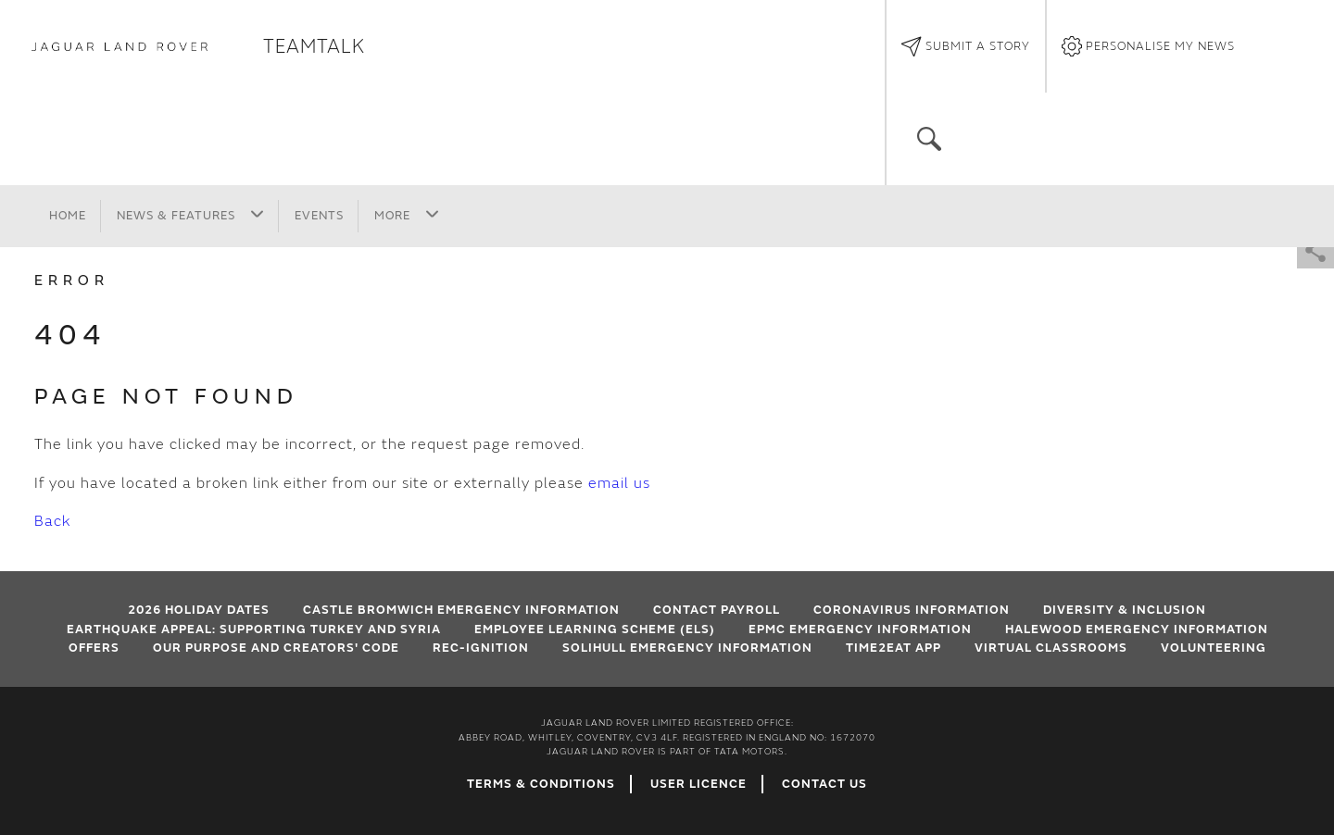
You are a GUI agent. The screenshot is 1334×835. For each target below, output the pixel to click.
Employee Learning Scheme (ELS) (594, 629)
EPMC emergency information (860, 629)
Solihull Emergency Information (687, 648)
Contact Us (824, 784)
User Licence (698, 784)
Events (319, 215)
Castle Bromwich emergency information (461, 610)
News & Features (190, 214)
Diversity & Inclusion (1124, 610)
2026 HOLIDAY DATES (199, 610)
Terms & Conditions (541, 784)
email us (619, 483)
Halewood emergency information (1136, 629)
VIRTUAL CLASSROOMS (1051, 648)
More (406, 214)
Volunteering (1213, 648)
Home (67, 215)
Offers (94, 648)
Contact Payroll (716, 610)
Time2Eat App (893, 648)
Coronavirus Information (911, 610)
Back (52, 521)
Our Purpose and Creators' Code (276, 648)
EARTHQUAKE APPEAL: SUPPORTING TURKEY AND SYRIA (254, 629)
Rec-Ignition (481, 648)
